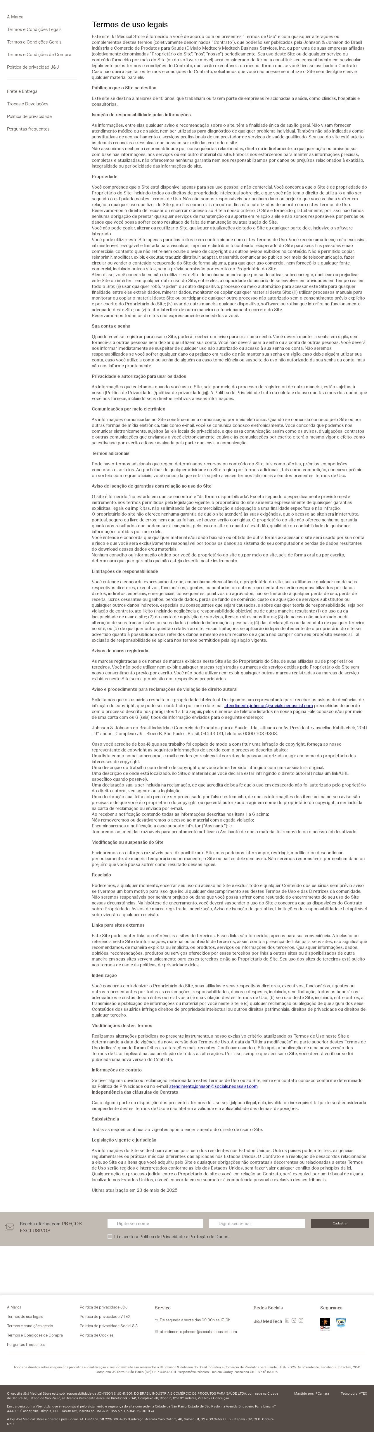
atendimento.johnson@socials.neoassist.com (268, 706)
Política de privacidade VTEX (105, 1316)
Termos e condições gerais (30, 1325)
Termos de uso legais (25, 1316)
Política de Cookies (96, 1335)
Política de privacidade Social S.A (109, 1325)
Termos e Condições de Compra (39, 55)
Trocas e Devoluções (27, 104)
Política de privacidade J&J (104, 1307)
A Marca (15, 17)
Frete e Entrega (22, 91)
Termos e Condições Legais (34, 29)
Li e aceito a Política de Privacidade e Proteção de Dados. (171, 1236)
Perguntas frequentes (28, 129)
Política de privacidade (29, 116)
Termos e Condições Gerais (34, 42)
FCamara (322, 1393)
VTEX (363, 1393)
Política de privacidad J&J (33, 67)
